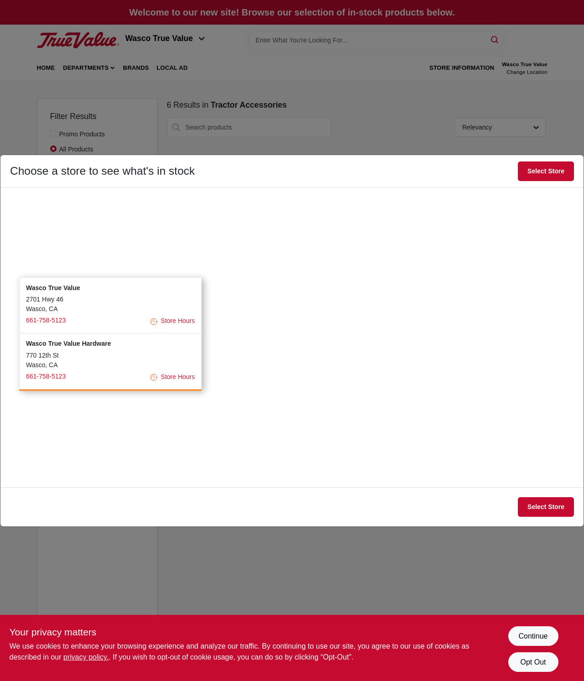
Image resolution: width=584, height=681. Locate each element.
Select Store (545, 171)
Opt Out (533, 662)
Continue (533, 636)
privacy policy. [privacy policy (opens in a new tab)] (86, 657)
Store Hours (172, 321)
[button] (110, 305)
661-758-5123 (46, 320)
